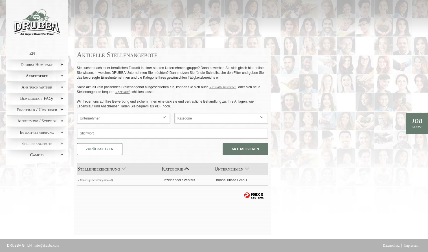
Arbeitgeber (37, 76)
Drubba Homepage (37, 64)
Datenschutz (391, 245)
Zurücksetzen (99, 149)
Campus (37, 154)
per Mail (124, 92)
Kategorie (175, 169)
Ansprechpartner (36, 87)
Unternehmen (231, 169)
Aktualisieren (245, 149)
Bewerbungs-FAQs (36, 98)
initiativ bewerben (224, 87)
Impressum (411, 245)
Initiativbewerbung (37, 132)
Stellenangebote (36, 143)
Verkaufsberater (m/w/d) (96, 180)
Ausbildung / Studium (36, 121)
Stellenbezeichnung (101, 169)
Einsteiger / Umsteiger (37, 109)
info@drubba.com (46, 245)
